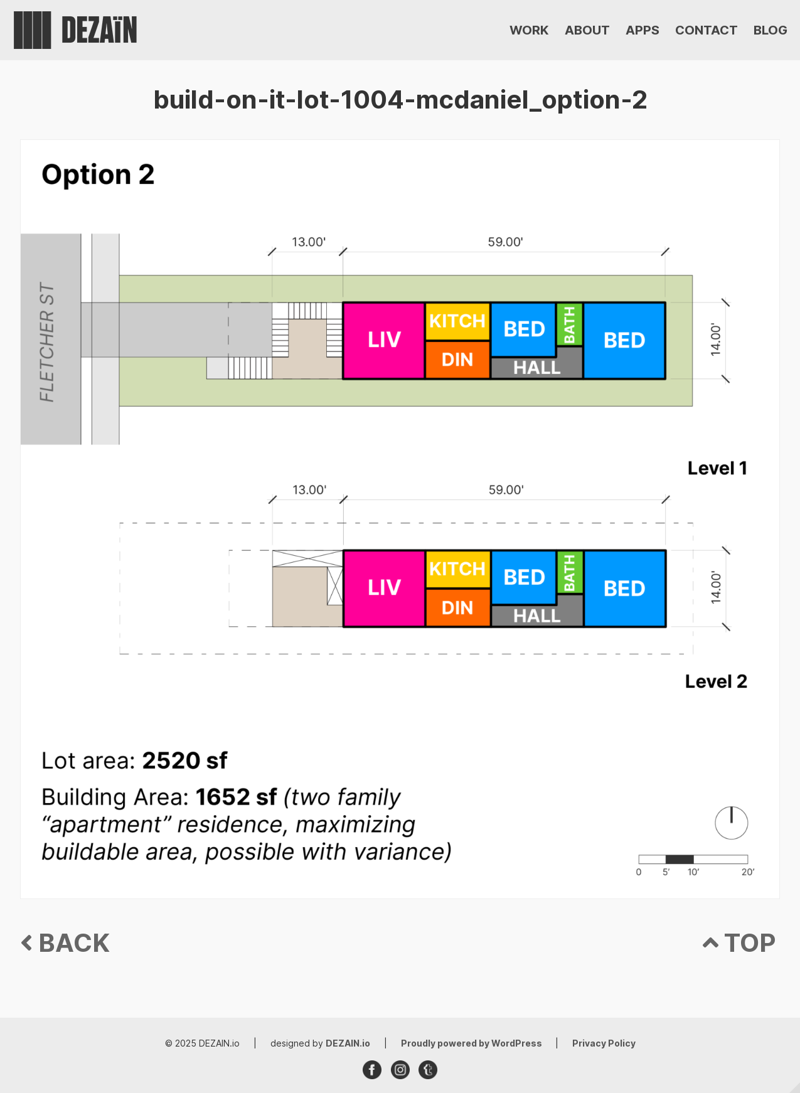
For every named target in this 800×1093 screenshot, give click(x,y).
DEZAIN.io (348, 1043)
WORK (529, 30)
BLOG (770, 30)
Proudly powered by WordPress (472, 1043)
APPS (642, 30)
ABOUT (587, 30)
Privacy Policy (604, 1043)
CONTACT (706, 30)
